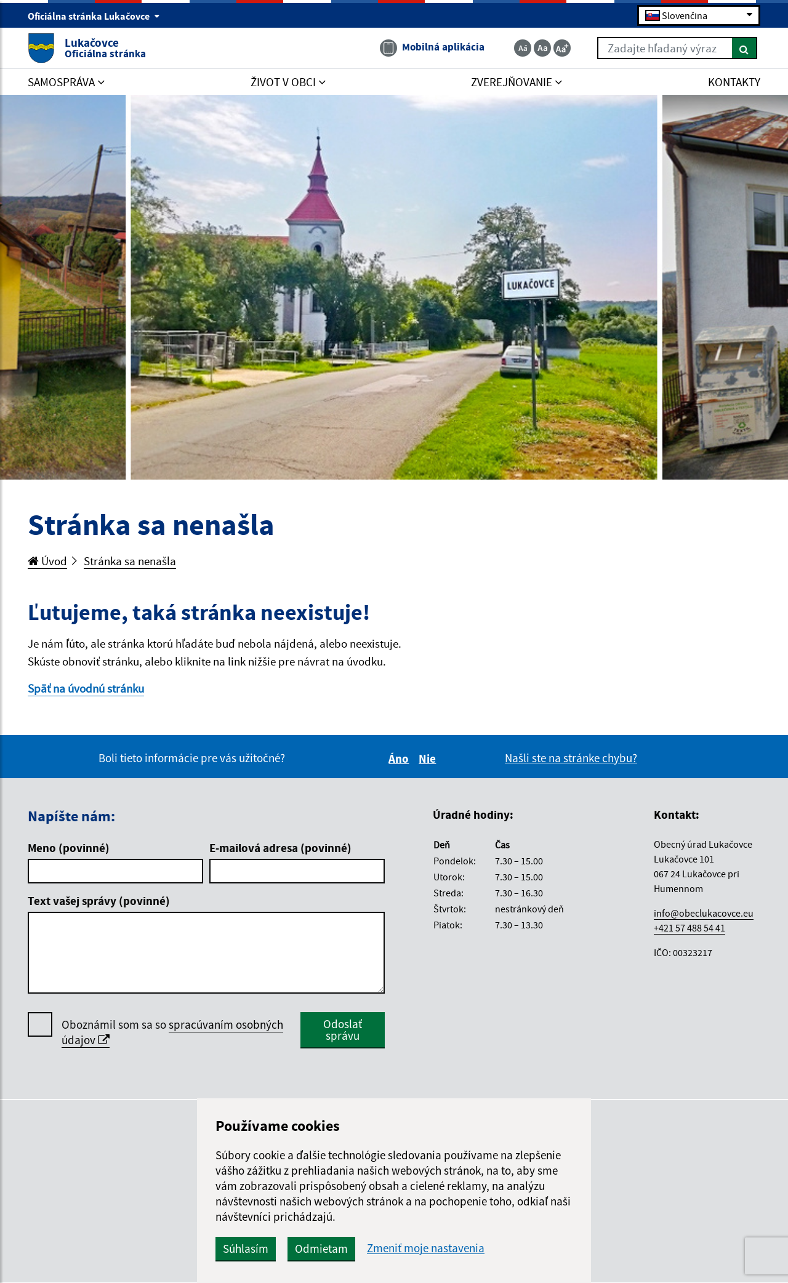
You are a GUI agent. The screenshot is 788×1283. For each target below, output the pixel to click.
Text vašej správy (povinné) (99, 900)
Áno (400, 758)
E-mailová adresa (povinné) (280, 847)
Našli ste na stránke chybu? (571, 757)
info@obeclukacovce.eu (704, 913)
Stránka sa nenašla (130, 560)
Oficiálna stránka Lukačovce (94, 16)
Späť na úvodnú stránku (86, 688)
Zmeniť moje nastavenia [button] (425, 1248)
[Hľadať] (744, 48)
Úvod (47, 560)
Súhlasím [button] (245, 1248)
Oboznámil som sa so (172, 1032)
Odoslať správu (342, 1029)
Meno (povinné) (69, 847)
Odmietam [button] (321, 1248)
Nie (429, 758)
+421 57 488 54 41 (689, 928)
